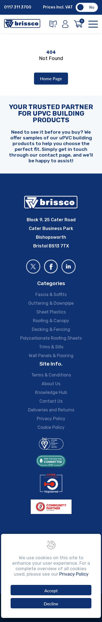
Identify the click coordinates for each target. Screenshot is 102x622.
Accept (51, 590)
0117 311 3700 (17, 7)
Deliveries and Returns (51, 409)
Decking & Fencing (51, 329)
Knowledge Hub (51, 392)
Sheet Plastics (51, 312)
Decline (51, 603)
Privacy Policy (51, 418)
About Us (51, 383)
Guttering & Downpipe (51, 303)
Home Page (51, 78)
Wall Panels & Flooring (51, 355)
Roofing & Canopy (51, 320)
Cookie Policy (51, 427)
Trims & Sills (51, 346)
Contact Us (51, 401)
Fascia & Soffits (51, 294)
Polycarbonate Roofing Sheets (51, 338)
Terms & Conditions (51, 375)
